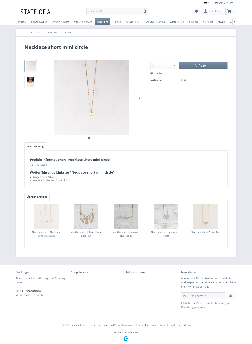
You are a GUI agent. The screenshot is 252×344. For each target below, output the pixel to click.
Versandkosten (121, 325)
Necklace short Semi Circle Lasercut (86, 234)
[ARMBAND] (132, 21)
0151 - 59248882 (29, 291)
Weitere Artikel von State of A (48, 180)
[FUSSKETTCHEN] (154, 21)
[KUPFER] (207, 21)
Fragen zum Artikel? (43, 177)
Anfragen (210, 65)
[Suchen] (144, 11)
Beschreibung (35, 146)
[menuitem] (117, 11)
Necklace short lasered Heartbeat (126, 234)
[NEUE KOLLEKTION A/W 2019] (50, 21)
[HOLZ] (221, 21)
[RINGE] (116, 21)
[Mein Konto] (213, 11)
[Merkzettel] (196, 11)
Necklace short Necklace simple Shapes (46, 234)
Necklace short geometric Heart (166, 234)
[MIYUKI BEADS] (83, 21)
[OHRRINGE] (177, 21)
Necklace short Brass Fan (205, 232)
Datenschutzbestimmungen (212, 303)
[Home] (22, 21)
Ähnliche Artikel (37, 196)
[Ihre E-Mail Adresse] (203, 295)
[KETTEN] (102, 21)
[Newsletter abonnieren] (230, 295)
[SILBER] (193, 21)
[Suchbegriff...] (117, 11)
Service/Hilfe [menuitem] (224, 3)
